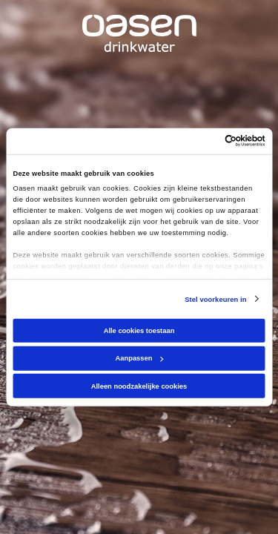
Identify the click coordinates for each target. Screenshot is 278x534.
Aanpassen (140, 358)
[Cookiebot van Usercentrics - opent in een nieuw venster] (201, 141)
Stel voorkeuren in (215, 299)
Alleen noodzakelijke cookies (139, 386)
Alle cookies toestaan (139, 330)
